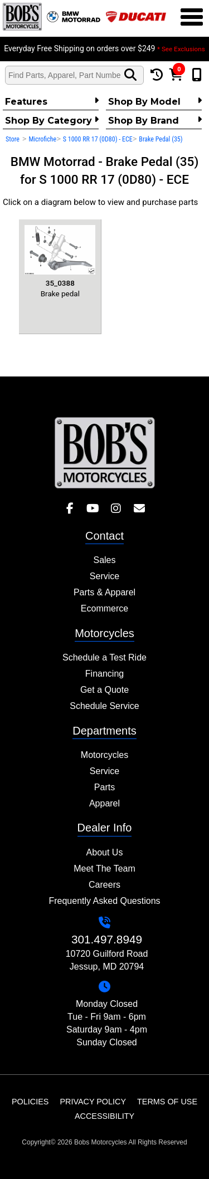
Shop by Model (155, 101)
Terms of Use (167, 1101)
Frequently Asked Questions (104, 901)
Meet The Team (104, 868)
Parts (104, 787)
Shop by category (52, 120)
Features (52, 101)
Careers (104, 884)
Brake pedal (60, 261)
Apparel (104, 803)
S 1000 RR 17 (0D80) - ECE (98, 139)
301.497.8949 (106, 939)
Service (104, 576)
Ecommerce (104, 608)
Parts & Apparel (104, 592)
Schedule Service (104, 706)
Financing (104, 673)
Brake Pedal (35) (160, 139)
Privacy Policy (93, 1101)
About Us (104, 852)
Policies (30, 1101)
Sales (104, 560)
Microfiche (42, 139)
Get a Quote (104, 689)
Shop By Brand (155, 120)
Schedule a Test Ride (104, 657)
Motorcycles (104, 755)
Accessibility (104, 1116)
